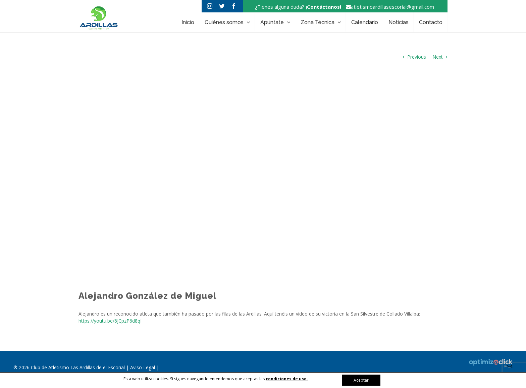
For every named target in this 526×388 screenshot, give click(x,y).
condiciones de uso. (287, 379)
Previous (416, 57)
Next (437, 57)
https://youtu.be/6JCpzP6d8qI (110, 321)
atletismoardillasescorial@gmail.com (388, 6)
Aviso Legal (143, 367)
